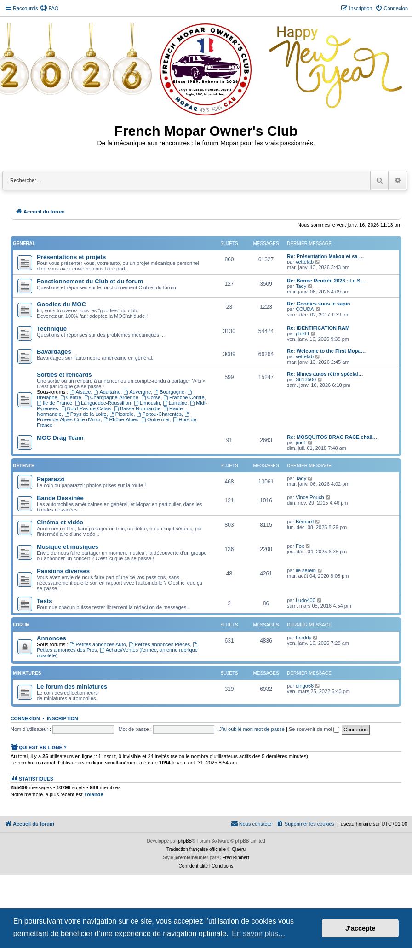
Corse (150, 397)
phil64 (302, 333)
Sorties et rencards (64, 374)
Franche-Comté (183, 397)
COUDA (305, 309)
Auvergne (137, 392)
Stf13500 (306, 379)
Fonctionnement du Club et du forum (90, 281)
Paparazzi (51, 479)
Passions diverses (63, 571)
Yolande (93, 794)
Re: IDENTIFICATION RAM (318, 328)
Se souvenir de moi (314, 729)
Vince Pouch (310, 497)
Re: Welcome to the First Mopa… (326, 351)
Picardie (121, 414)
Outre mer (155, 419)
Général (24, 243)
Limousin (147, 403)
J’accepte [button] (360, 928)
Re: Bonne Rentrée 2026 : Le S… (326, 280)
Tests (44, 601)
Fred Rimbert (235, 857)
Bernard (305, 521)
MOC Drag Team (60, 437)
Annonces (51, 638)
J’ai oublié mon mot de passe (251, 729)
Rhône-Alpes (120, 419)
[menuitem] (49, 8)
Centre (70, 397)
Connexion (25, 718)
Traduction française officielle (196, 849)
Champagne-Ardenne (111, 397)
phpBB (185, 841)
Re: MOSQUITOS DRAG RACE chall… (332, 437)
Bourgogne (169, 392)
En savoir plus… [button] (259, 933)
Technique (52, 328)
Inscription (62, 718)
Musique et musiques (67, 546)
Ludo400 (305, 600)
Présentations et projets (71, 256)
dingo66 (305, 686)
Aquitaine (107, 392)
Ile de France (54, 403)
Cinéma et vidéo (60, 522)
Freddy (303, 637)
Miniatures (27, 673)
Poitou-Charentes (159, 414)
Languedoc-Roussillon (103, 403)
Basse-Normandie (137, 408)
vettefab (305, 261)
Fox (300, 546)
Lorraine (175, 403)
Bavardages (54, 351)
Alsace (80, 392)
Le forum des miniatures (72, 686)
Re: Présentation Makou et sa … (325, 256)
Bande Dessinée (60, 497)
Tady (301, 286)
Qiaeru (239, 849)
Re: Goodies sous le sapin (318, 303)
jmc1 (301, 442)
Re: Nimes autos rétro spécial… (325, 374)
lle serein (306, 570)
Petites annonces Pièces (159, 644)
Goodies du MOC (61, 304)
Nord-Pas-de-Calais (86, 408)
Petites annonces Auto (98, 644)
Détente (23, 465)
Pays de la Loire (85, 414)
